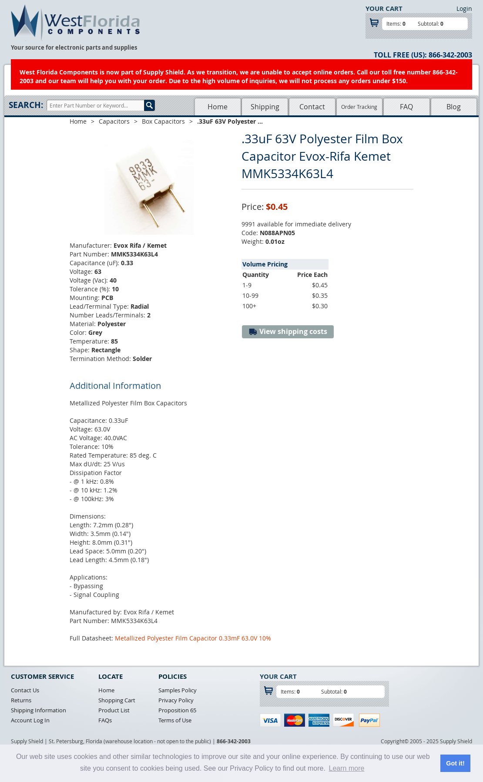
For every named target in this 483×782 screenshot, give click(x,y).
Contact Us (25, 690)
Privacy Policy (176, 700)
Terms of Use (174, 720)
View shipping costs (287, 332)
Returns (21, 700)
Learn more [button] (347, 768)
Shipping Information (38, 710)
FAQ (406, 106)
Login (464, 8)
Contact (312, 106)
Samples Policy (177, 690)
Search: (26, 105)
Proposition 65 (177, 710)
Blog (453, 106)
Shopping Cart (116, 700)
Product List (114, 710)
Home (218, 106)
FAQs (105, 720)
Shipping (265, 106)
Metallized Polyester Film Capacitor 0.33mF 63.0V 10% (193, 638)
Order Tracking (359, 106)
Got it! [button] (455, 763)
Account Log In (30, 720)
